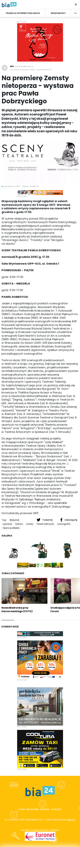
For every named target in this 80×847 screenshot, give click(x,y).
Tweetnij (45, 520)
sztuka (29, 523)
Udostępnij (68, 520)
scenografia (63, 523)
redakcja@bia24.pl (23, 66)
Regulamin (32, 809)
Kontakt (56, 809)
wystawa (7, 523)
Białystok (14, 519)
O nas (21, 809)
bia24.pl (71, 819)
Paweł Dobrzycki (45, 523)
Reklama (45, 809)
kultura (19, 523)
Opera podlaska (11, 527)
